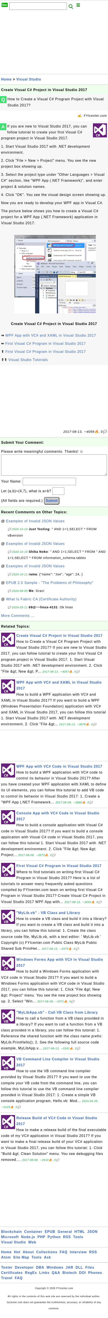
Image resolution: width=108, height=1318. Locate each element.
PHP (41, 1241)
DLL (79, 1272)
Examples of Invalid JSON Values (35, 525)
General (65, 1236)
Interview (78, 1256)
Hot (17, 1256)
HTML (79, 1236)
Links (44, 1277)
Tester (7, 1272)
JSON (92, 1236)
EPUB (50, 1236)
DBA (40, 1272)
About (28, 1256)
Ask (47, 1262)
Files (89, 1272)
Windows (54, 1272)
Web (32, 1246)
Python (54, 1241)
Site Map (21, 1262)
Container (33, 1236)
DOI (82, 1277)
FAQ (63, 1256)
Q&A (56, 1277)
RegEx (31, 1277)
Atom (6, 1262)
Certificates (12, 1277)
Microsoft (10, 1241)
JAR (69, 1272)
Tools (78, 1241)
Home (6, 79)
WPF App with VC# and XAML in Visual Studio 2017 (50, 335)
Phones (95, 1277)
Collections (46, 1256)
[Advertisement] (54, 43)
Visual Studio (28, 79)
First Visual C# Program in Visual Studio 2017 (45, 343)
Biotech (69, 1277)
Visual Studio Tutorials (28, 360)
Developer (24, 1272)
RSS (67, 1241)
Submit (52, 505)
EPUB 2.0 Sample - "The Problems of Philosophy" (50, 587)
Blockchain (11, 1236)
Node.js (28, 1241)
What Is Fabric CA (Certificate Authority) (41, 603)
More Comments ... (17, 620)
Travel (6, 1282)
